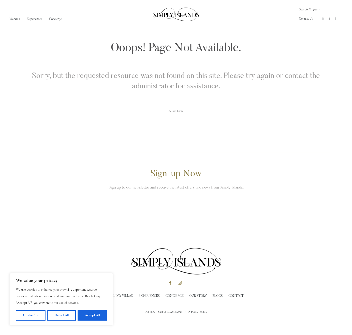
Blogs (217, 296)
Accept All (92, 315)
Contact (236, 296)
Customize (30, 315)
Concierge (55, 19)
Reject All (62, 315)
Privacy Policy (197, 312)
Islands (14, 19)
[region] (61, 299)
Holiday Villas (120, 296)
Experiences (34, 19)
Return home (176, 111)
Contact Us (306, 18)
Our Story (198, 296)
